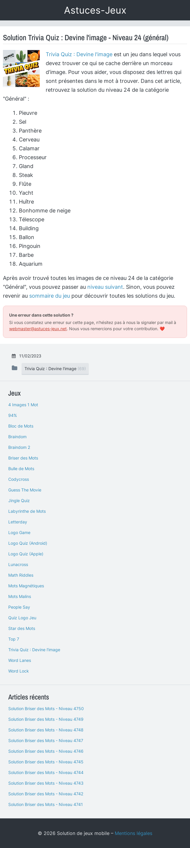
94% (12, 415)
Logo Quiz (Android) (27, 543)
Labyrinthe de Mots (27, 511)
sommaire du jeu (49, 296)
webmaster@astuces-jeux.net (38, 328)
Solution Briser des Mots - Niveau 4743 (45, 783)
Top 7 (13, 638)
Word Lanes (19, 660)
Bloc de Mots (20, 425)
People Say (19, 607)
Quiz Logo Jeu (22, 617)
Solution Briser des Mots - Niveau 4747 (45, 740)
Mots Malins (19, 596)
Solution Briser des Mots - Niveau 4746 (45, 751)
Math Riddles (20, 575)
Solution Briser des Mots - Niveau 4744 (45, 772)
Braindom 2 (19, 447)
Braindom (17, 436)
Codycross (18, 479)
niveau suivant (105, 287)
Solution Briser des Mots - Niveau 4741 (45, 804)
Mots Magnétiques (26, 585)
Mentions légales (133, 833)
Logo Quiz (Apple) (25, 553)
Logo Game (19, 532)
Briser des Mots (23, 457)
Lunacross (18, 564)
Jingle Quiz (19, 500)
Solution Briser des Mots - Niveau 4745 (45, 761)
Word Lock (18, 670)
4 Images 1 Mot (23, 404)
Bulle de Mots (21, 468)
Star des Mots (21, 628)
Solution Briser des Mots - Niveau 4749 (45, 719)
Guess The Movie (24, 489)
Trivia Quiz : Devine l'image (79, 54)
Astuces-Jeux (95, 10)
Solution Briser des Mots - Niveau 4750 (46, 708)
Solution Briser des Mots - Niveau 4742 (45, 793)
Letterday (17, 521)
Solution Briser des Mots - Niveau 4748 (45, 729)
